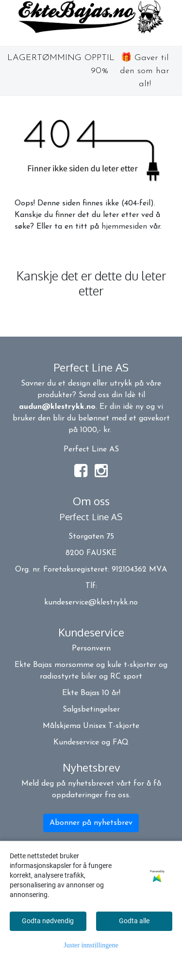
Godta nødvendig (48, 921)
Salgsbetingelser (91, 709)
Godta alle (134, 921)
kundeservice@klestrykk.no (91, 602)
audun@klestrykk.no (57, 407)
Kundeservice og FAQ (91, 742)
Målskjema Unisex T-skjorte (91, 726)
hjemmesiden (124, 227)
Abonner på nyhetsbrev (91, 823)
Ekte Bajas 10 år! (91, 693)
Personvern (91, 648)
